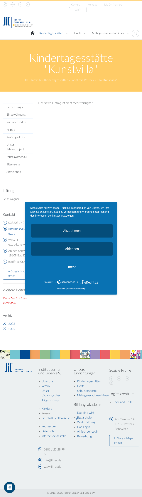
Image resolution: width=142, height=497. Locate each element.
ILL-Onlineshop (113, 4)
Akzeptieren (72, 231)
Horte (77, 33)
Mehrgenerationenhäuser (108, 33)
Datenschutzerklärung (76, 289)
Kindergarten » (15, 137)
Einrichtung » (14, 107)
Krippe (10, 129)
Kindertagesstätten (51, 33)
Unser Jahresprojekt (15, 147)
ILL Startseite (33, 80)
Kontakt (92, 4)
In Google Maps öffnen (17, 273)
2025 (11, 329)
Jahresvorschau (16, 156)
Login (78, 9)
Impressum (61, 289)
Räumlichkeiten (16, 122)
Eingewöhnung (16, 114)
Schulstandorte (87, 390)
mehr (72, 267)
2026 (11, 323)
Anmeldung (13, 171)
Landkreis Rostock (82, 80)
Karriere (75, 4)
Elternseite (13, 164)
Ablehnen (72, 249)
